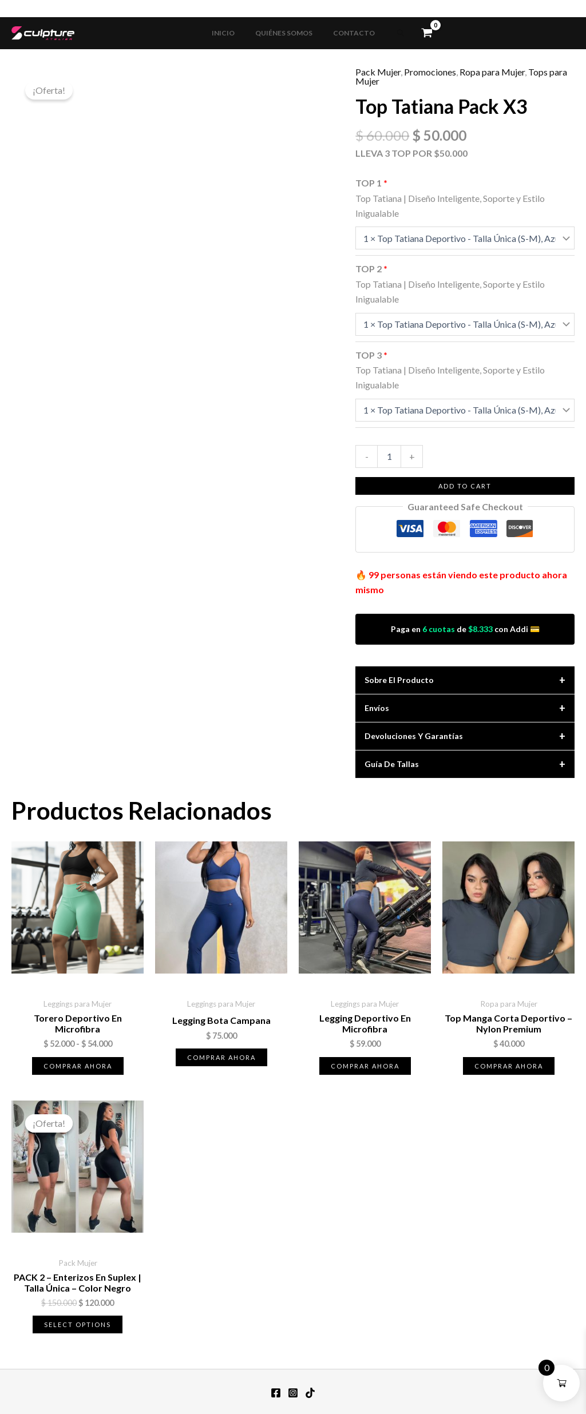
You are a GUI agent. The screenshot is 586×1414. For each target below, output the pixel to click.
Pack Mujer (378, 71)
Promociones (430, 71)
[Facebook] (276, 1393)
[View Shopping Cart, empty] (416, 33)
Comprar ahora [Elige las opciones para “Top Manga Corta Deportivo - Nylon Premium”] (508, 1066)
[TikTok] (310, 1393)
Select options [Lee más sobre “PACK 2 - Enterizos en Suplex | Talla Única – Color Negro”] (77, 1324)
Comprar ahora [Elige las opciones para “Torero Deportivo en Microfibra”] (77, 1066)
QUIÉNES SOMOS (283, 33)
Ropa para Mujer (492, 71)
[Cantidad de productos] (389, 456)
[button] (390, 33)
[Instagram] (293, 1393)
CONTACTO (347, 33)
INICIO (230, 33)
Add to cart (465, 486)
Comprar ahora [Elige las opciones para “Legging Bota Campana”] (221, 1057)
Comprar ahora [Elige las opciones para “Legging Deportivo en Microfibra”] (365, 1066)
